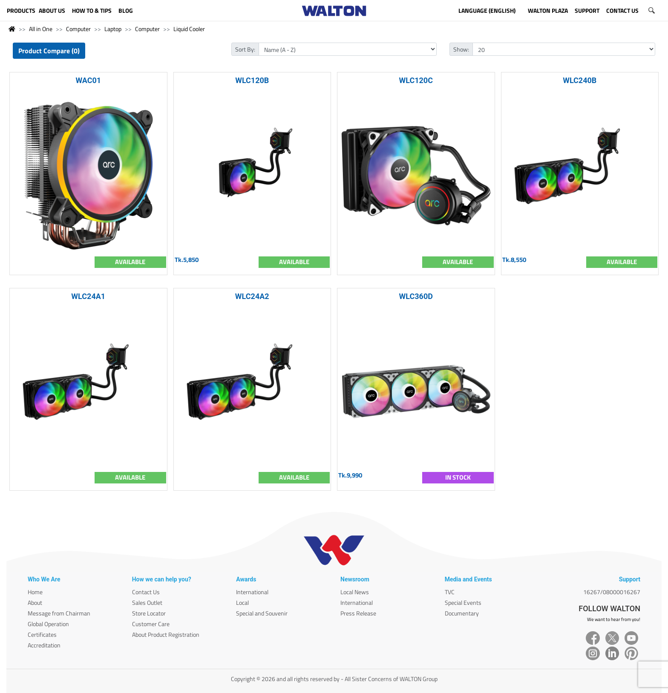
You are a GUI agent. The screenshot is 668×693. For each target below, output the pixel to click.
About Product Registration (165, 634)
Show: (461, 49)
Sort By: (245, 49)
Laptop (112, 28)
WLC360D (416, 296)
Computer (78, 28)
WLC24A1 (88, 296)
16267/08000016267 (611, 591)
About (35, 602)
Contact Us (146, 591)
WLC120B (252, 80)
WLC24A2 (252, 296)
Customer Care (151, 623)
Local (242, 602)
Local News (354, 591)
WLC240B (579, 80)
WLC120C (416, 80)
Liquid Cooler (189, 28)
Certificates (42, 634)
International (252, 591)
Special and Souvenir (262, 613)
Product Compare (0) (49, 51)
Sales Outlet (147, 602)
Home (35, 591)
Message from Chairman (59, 613)
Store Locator (149, 613)
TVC (450, 591)
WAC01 (88, 80)
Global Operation (48, 623)
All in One (40, 28)
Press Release (358, 613)
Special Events (463, 602)
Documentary (462, 613)
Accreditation (44, 645)
